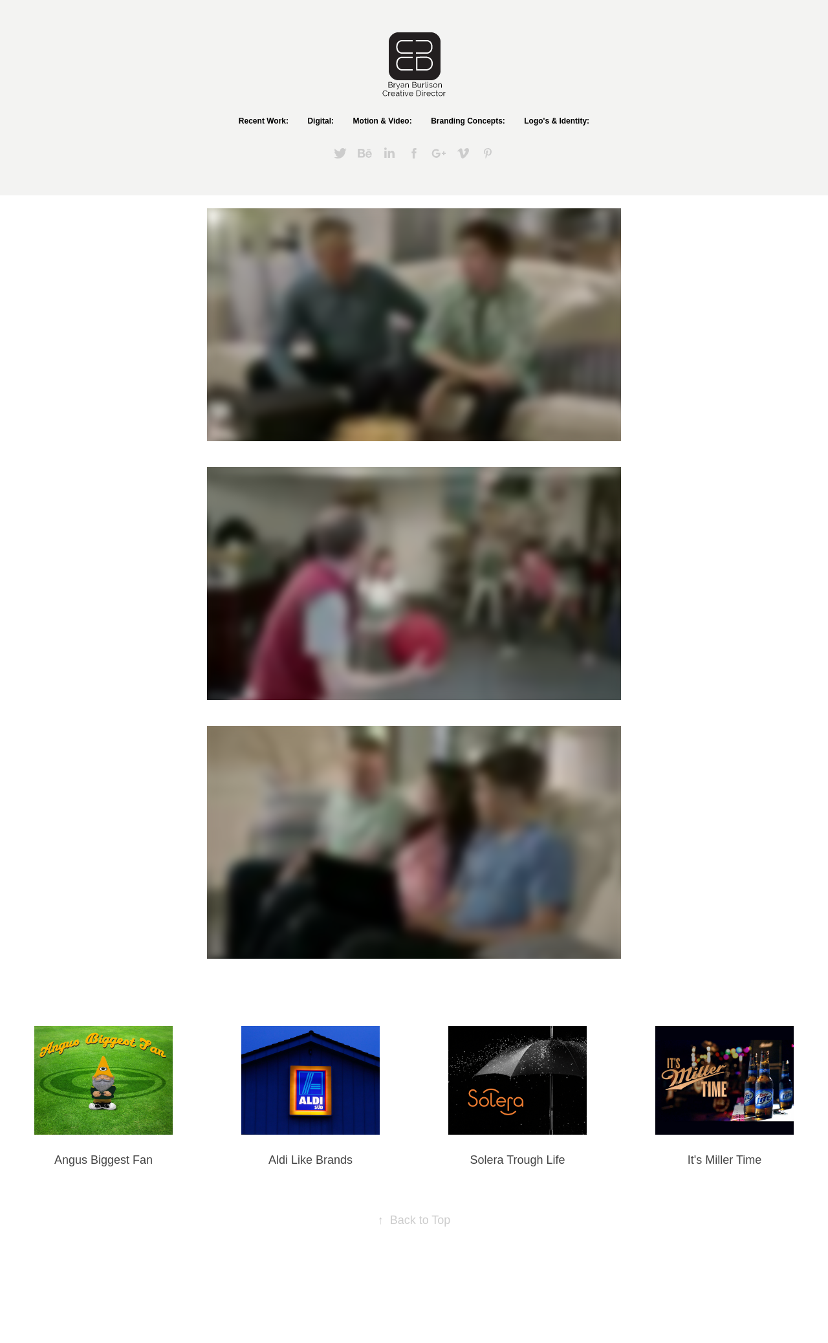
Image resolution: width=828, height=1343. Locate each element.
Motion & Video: (382, 121)
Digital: (320, 121)
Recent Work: (264, 121)
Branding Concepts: (468, 121)
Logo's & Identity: (556, 121)
